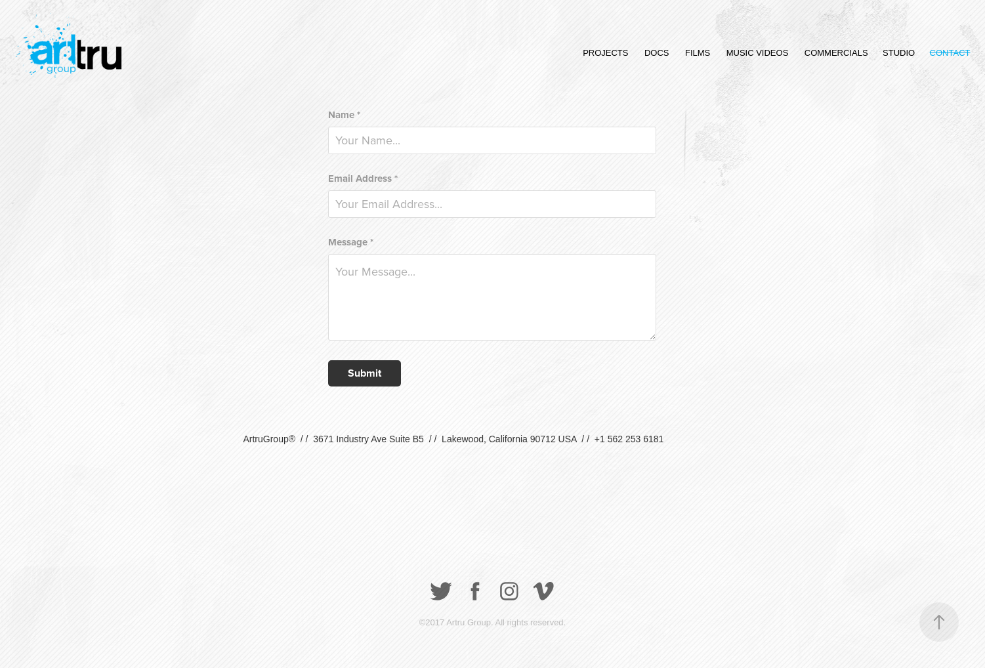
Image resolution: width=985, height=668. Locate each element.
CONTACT (950, 53)
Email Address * (363, 179)
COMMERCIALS (836, 53)
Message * (350, 242)
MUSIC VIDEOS (757, 53)
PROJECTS (605, 53)
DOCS (656, 53)
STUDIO (899, 53)
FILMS (697, 53)
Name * (344, 115)
